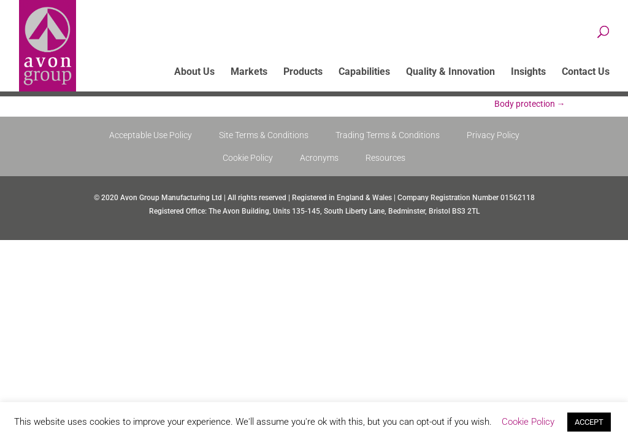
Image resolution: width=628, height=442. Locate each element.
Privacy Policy (493, 135)
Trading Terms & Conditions (387, 135)
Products (303, 72)
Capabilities (364, 72)
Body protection (529, 104)
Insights (528, 72)
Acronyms (319, 158)
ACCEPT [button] (589, 422)
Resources (385, 158)
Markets (249, 72)
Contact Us (586, 72)
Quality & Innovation (450, 72)
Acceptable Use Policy (150, 135)
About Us (194, 72)
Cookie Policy (248, 158)
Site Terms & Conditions (263, 135)
